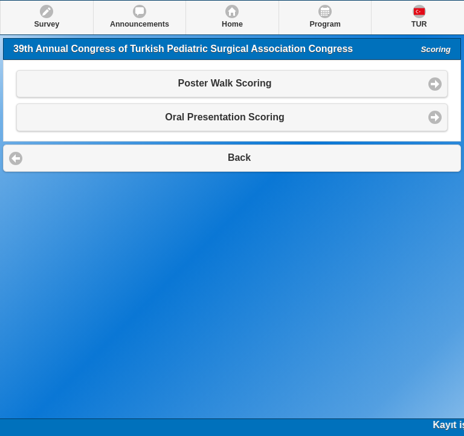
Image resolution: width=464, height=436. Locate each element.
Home (232, 24)
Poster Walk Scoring (225, 83)
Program (324, 24)
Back (239, 157)
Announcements (139, 24)
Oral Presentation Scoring (224, 117)
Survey (46, 24)
